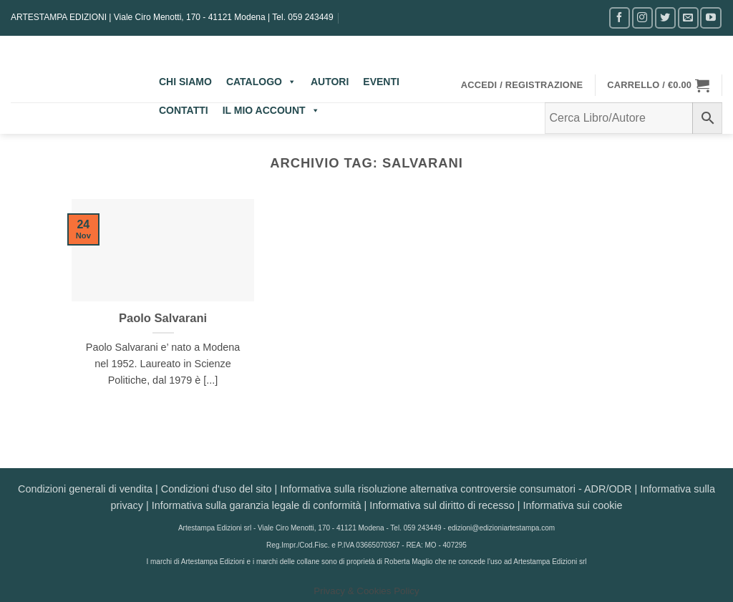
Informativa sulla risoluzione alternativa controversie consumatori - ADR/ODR (455, 489)
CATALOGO (261, 81)
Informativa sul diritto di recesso (441, 505)
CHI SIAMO (185, 81)
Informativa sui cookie (572, 505)
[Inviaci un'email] (688, 17)
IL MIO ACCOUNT (271, 110)
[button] (522, 85)
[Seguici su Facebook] (619, 17)
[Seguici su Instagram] (642, 17)
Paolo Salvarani (163, 318)
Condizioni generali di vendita (85, 489)
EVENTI (381, 81)
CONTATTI (183, 110)
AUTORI (330, 81)
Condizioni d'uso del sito (216, 489)
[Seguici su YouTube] (710, 17)
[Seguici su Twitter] (665, 17)
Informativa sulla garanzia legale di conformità (256, 505)
